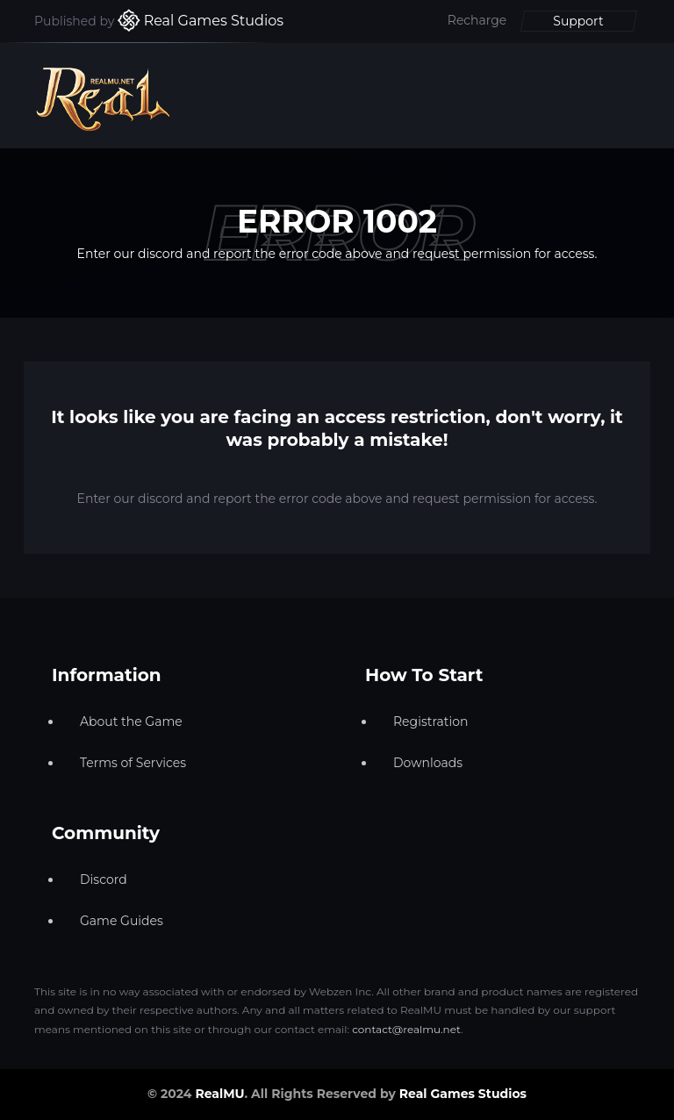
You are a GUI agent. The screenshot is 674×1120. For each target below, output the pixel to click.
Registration (430, 721)
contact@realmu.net (406, 1029)
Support (578, 21)
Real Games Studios (463, 1094)
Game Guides (121, 921)
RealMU (219, 1094)
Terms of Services (133, 763)
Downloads (427, 763)
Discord (103, 879)
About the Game (131, 721)
